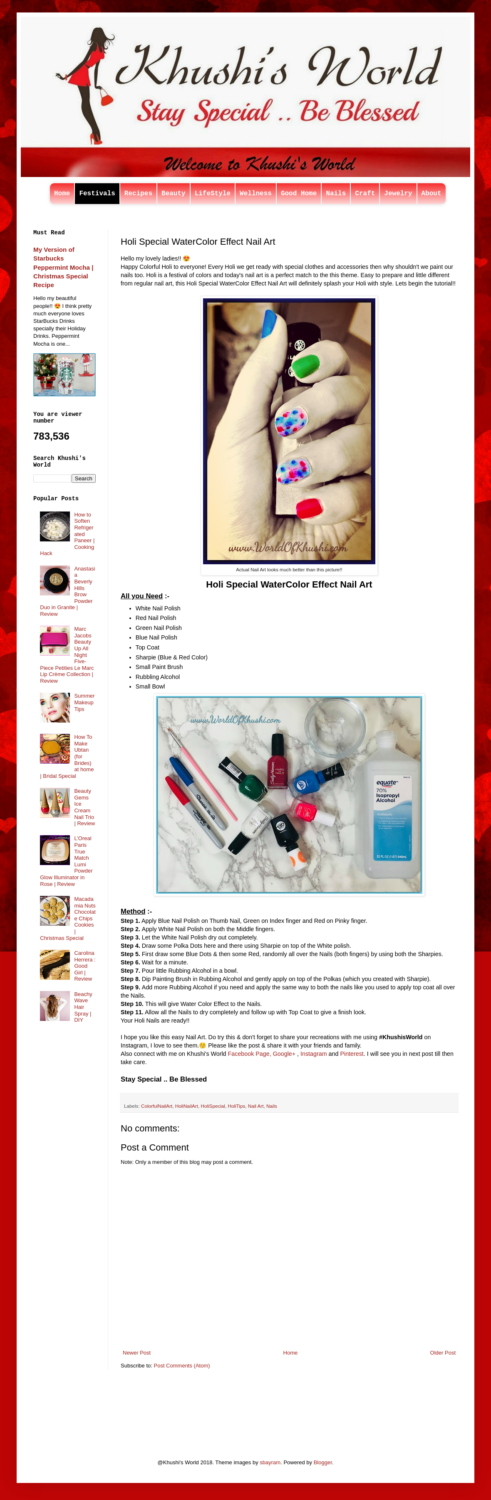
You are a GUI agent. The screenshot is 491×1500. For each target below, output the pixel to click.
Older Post (443, 1353)
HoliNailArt (186, 1106)
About (431, 193)
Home (62, 193)
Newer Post (137, 1353)
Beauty (173, 193)
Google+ (284, 1053)
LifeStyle (213, 193)
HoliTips (236, 1106)
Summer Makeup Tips (84, 702)
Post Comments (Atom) (182, 1365)
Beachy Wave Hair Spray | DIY (83, 1007)
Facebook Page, (249, 1053)
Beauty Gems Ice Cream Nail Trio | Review (84, 807)
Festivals (97, 193)
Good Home (299, 193)
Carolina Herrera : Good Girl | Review (84, 966)
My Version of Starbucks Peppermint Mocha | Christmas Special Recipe (63, 267)
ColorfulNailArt (156, 1106)
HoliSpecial (213, 1106)
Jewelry (398, 193)
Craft (365, 193)
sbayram (270, 1462)
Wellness (256, 193)
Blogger (323, 1462)
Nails (336, 193)
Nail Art (256, 1106)
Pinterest (351, 1053)
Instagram (313, 1053)
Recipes (138, 193)
